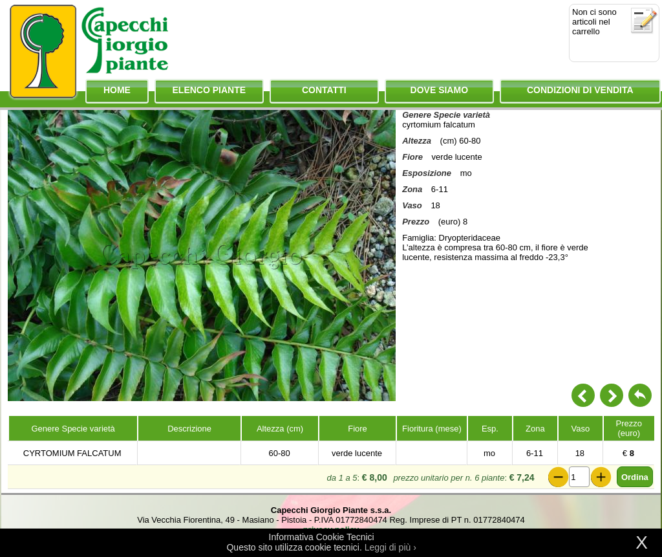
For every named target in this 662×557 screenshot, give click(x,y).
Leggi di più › (390, 547)
